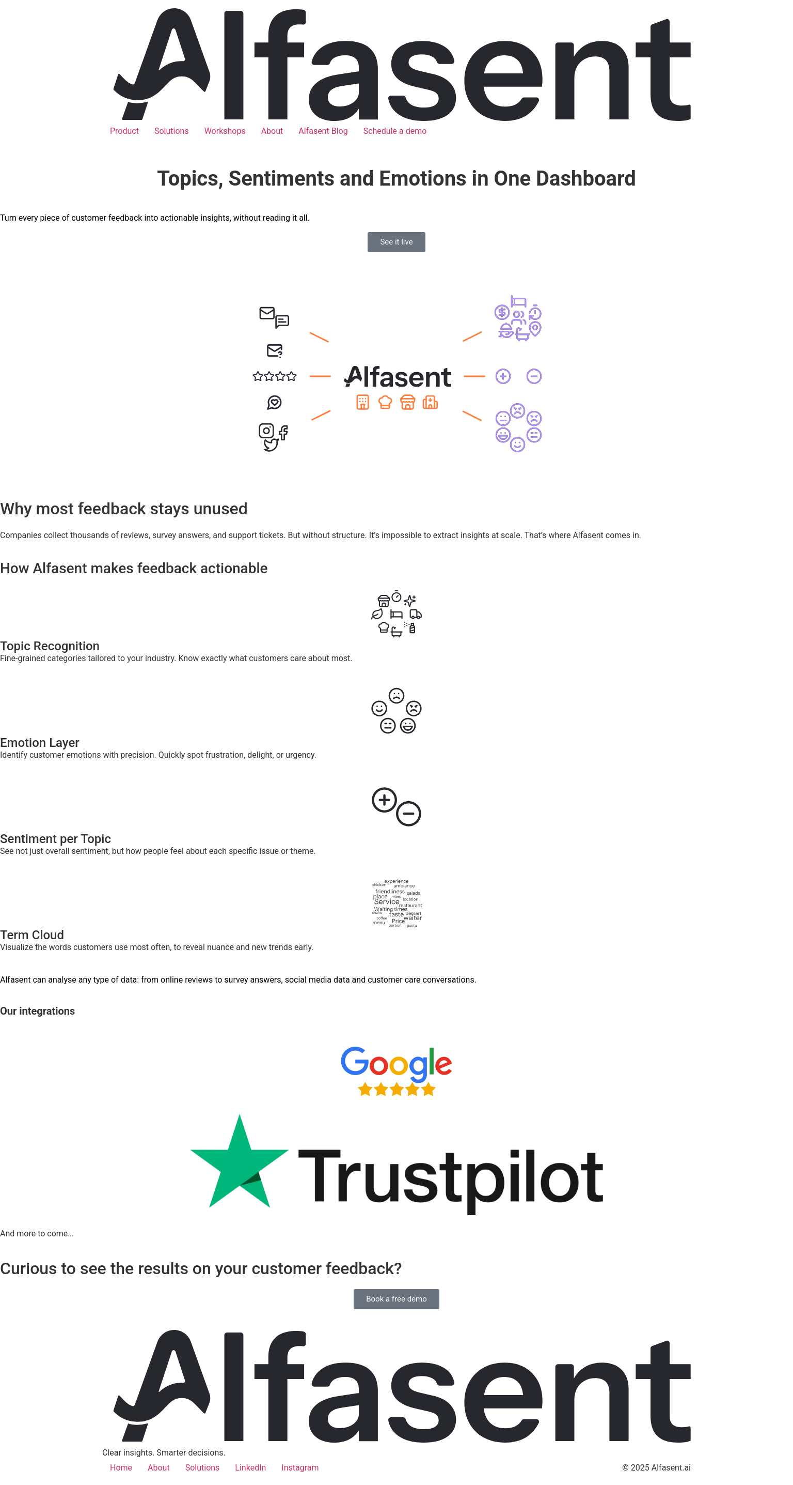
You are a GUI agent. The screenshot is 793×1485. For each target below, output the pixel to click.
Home (121, 1468)
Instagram (300, 1468)
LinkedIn (250, 1468)
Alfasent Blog (322, 131)
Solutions (171, 131)
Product (124, 131)
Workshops (225, 131)
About (272, 131)
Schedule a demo (395, 131)
